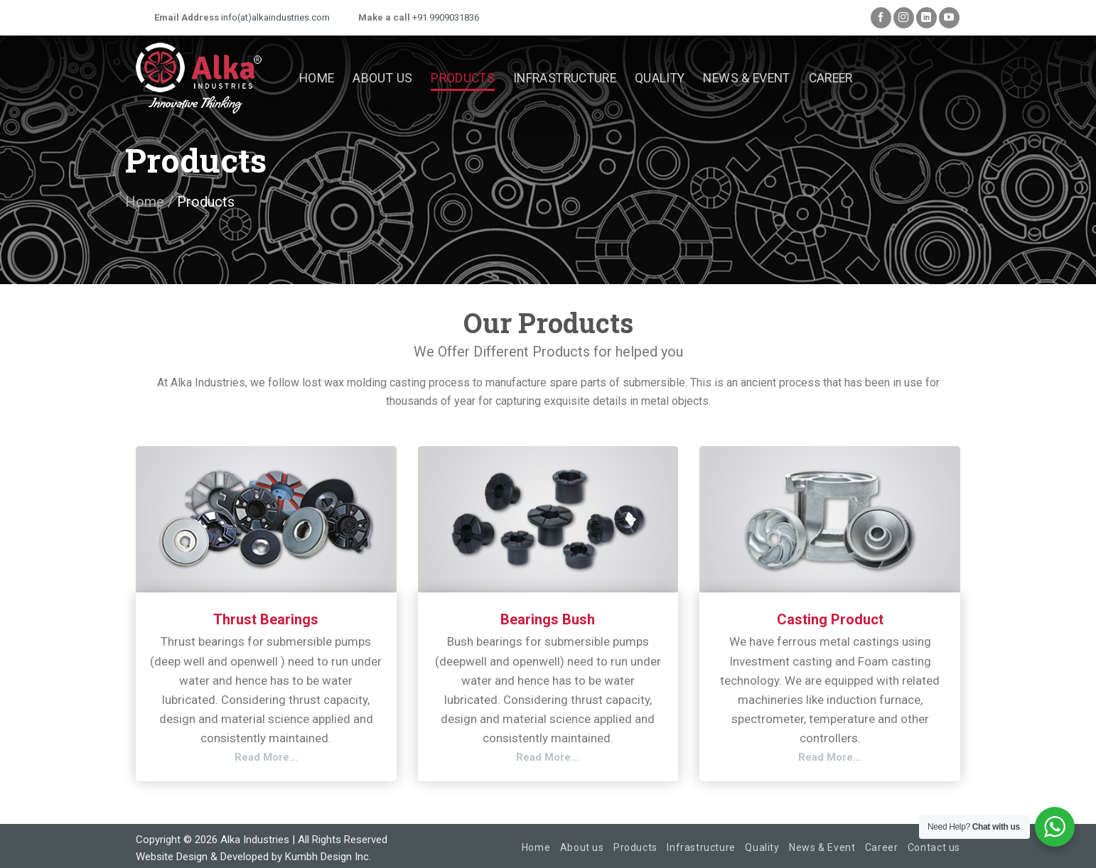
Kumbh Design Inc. (328, 856)
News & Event (746, 78)
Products (463, 78)
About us (382, 78)
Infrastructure (564, 78)
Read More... (266, 757)
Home (316, 78)
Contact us (934, 847)
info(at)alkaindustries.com (274, 17)
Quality (659, 78)
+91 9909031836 (444, 17)
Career (831, 78)
